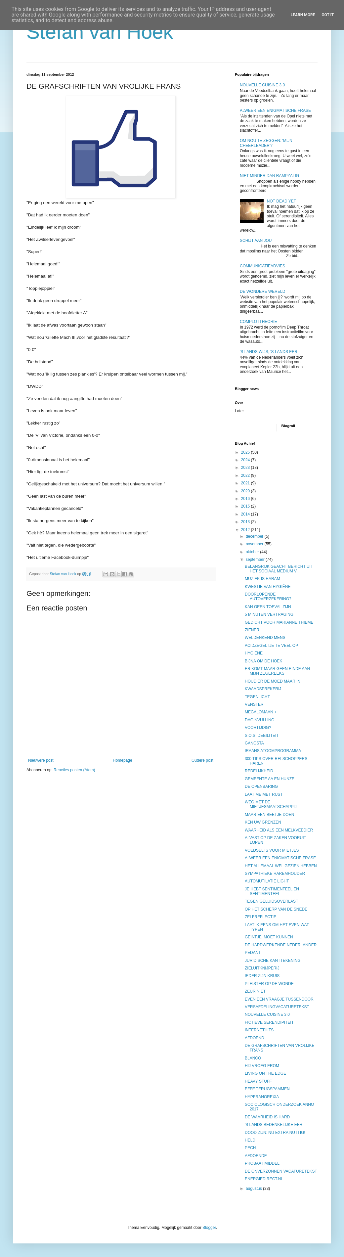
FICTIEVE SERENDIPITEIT (269, 1022)
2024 (246, 460)
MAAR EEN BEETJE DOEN (269, 814)
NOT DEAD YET (281, 201)
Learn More (303, 15)
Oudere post (202, 760)
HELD (250, 1140)
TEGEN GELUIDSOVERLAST (271, 901)
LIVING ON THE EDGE (265, 1073)
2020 (246, 491)
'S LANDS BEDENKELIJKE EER (273, 1124)
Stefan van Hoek (99, 32)
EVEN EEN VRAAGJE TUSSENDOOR (279, 999)
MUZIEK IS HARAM (262, 578)
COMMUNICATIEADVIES (262, 266)
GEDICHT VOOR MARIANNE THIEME (279, 622)
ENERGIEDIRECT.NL (264, 1179)
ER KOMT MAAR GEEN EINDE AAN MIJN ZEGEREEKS (277, 671)
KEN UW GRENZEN (263, 822)
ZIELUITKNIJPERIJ (262, 968)
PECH (250, 1147)
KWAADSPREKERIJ (263, 689)
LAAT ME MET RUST (264, 794)
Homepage (122, 760)
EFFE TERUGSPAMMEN (267, 1089)
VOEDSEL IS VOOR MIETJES (272, 850)
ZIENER (252, 630)
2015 (246, 506)
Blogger (209, 1227)
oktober (253, 552)
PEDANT (253, 952)
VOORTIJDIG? (258, 727)
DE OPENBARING (261, 786)
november (255, 544)
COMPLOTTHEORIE (258, 321)
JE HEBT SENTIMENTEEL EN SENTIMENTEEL (272, 891)
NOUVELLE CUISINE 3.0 (262, 85)
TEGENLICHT (257, 697)
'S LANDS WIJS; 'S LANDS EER (268, 351)
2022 (246, 475)
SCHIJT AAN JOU (256, 240)
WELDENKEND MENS (265, 637)
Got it (328, 15)
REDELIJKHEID (259, 771)
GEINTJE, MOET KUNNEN (269, 937)
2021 (246, 483)
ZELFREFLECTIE (260, 917)
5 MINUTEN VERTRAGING (269, 614)
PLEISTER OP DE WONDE (269, 983)
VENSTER (254, 704)
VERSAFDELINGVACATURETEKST (277, 1007)
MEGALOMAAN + (261, 712)
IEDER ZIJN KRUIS (262, 975)
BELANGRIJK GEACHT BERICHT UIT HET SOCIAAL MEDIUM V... (279, 568)
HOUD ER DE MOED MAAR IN (272, 681)
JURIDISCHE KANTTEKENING (273, 960)
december (255, 536)
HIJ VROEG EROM (262, 1065)
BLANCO (253, 1058)
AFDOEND (254, 1038)
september (256, 559)
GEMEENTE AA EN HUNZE (269, 779)
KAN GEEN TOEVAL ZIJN (268, 607)
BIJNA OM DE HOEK (263, 661)
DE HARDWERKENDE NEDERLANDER (281, 945)
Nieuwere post (41, 760)
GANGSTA (254, 743)
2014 (246, 514)
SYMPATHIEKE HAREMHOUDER (275, 873)
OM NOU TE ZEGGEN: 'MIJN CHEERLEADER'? (266, 143)
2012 (246, 529)
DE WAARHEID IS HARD (267, 1117)
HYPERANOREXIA (262, 1097)
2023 (246, 467)
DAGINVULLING (259, 720)
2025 (246, 452)
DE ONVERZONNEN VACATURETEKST (281, 1171)
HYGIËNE (254, 653)
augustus (254, 1188)
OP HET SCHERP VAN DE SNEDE (276, 909)
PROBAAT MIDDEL (262, 1163)
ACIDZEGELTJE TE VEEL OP (271, 645)
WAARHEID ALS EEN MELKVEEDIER (279, 830)
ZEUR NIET (255, 991)
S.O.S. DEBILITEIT (262, 735)
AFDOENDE (256, 1155)
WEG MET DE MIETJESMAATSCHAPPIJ (271, 804)
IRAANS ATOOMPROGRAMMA (273, 750)
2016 (246, 498)
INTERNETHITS (259, 1030)
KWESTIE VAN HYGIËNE (267, 586)
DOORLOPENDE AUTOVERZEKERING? (268, 596)
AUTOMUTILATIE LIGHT (267, 881)
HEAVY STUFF (258, 1081)
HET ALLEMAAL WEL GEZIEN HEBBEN (281, 866)
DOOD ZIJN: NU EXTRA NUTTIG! (275, 1132)
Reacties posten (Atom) (74, 770)
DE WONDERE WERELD (262, 291)
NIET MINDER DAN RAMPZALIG (269, 175)
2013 (246, 521)
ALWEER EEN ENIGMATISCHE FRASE (275, 110)
